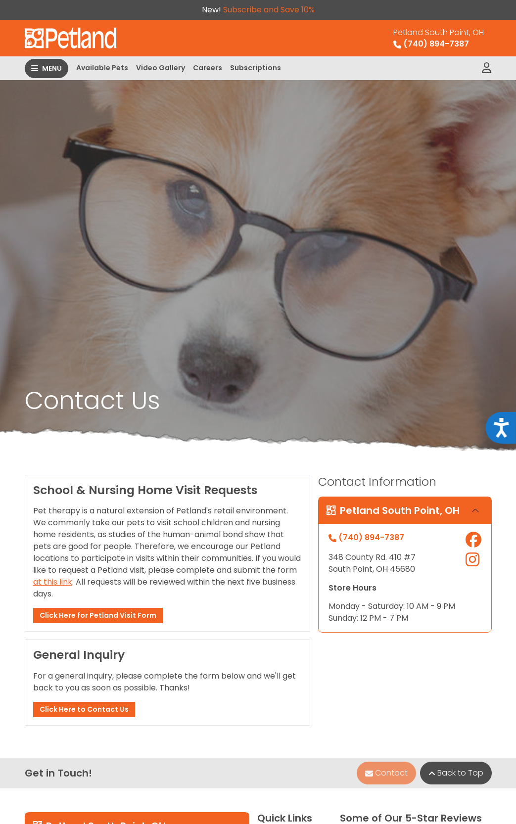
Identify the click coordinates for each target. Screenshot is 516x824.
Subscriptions (255, 68)
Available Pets (102, 68)
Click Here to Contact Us (84, 709)
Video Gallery (160, 68)
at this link (52, 582)
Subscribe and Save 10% (269, 9)
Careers (207, 68)
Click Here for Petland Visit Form (98, 615)
